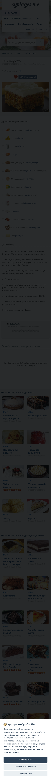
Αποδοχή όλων (25, 760)
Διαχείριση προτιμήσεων (25, 766)
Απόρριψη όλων (25, 773)
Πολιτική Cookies (11, 752)
